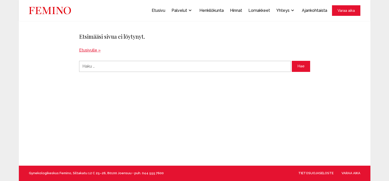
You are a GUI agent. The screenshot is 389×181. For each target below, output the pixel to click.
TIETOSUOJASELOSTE (316, 173)
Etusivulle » (90, 50)
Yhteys (285, 11)
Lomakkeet (259, 10)
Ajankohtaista (314, 10)
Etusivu (158, 10)
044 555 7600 (153, 173)
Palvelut (181, 11)
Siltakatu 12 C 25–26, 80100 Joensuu (102, 173)
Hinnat (236, 10)
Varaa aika (346, 10)
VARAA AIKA (351, 173)
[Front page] (50, 11)
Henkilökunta (211, 10)
